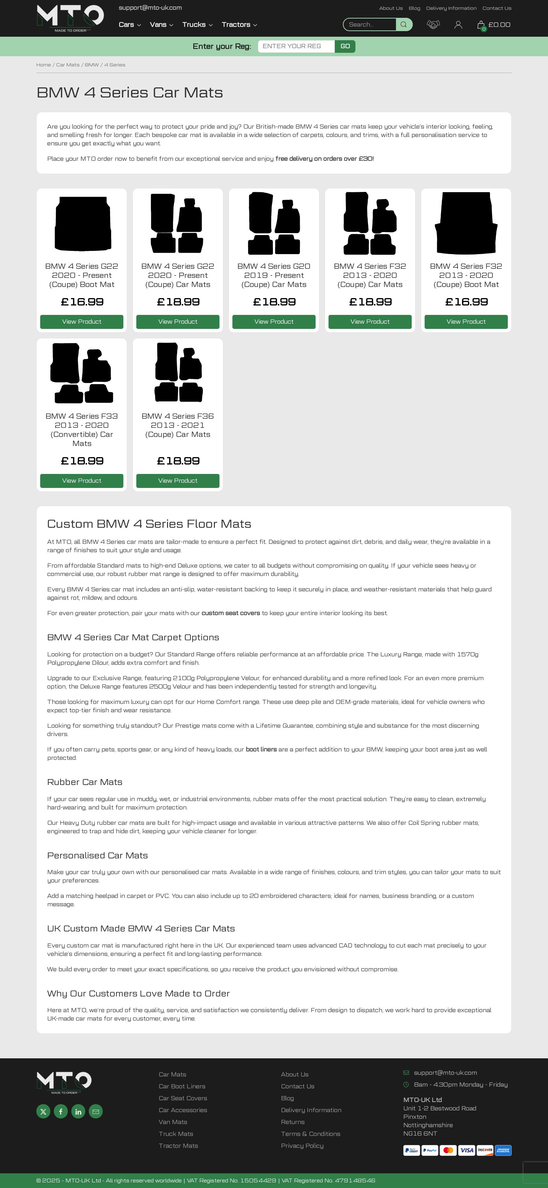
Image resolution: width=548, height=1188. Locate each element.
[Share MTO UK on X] (43, 1111)
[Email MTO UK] (150, 8)
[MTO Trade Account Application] (433, 24)
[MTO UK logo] (70, 18)
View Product (81, 321)
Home (43, 64)
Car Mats (68, 64)
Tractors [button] (240, 24)
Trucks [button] (197, 24)
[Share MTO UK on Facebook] (61, 1111)
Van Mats (173, 1122)
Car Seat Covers (183, 1098)
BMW (92, 64)
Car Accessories (183, 1110)
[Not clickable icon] (378, 24)
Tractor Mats (178, 1146)
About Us (391, 8)
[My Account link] (458, 24)
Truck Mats (176, 1134)
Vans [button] (162, 24)
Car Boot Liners (182, 1086)
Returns (293, 1122)
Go (345, 46)
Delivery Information (451, 8)
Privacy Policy (302, 1146)
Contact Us (497, 8)
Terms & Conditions (310, 1134)
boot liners (261, 749)
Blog (414, 8)
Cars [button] (130, 24)
